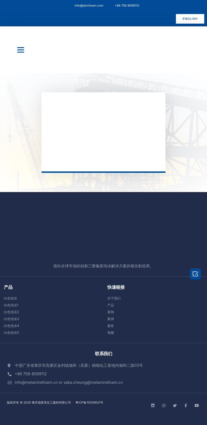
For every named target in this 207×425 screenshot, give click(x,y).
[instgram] (164, 405)
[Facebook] (186, 405)
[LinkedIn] (153, 405)
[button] (190, 19)
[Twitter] (175, 405)
